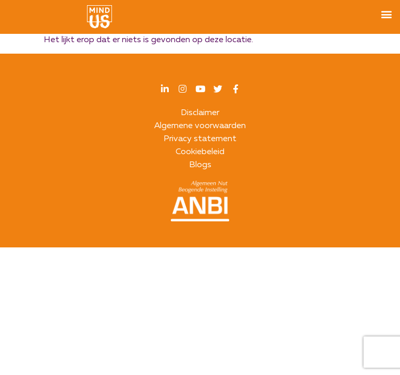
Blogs (200, 165)
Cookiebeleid (200, 152)
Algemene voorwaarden (200, 126)
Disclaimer (200, 113)
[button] (386, 13)
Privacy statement (200, 139)
